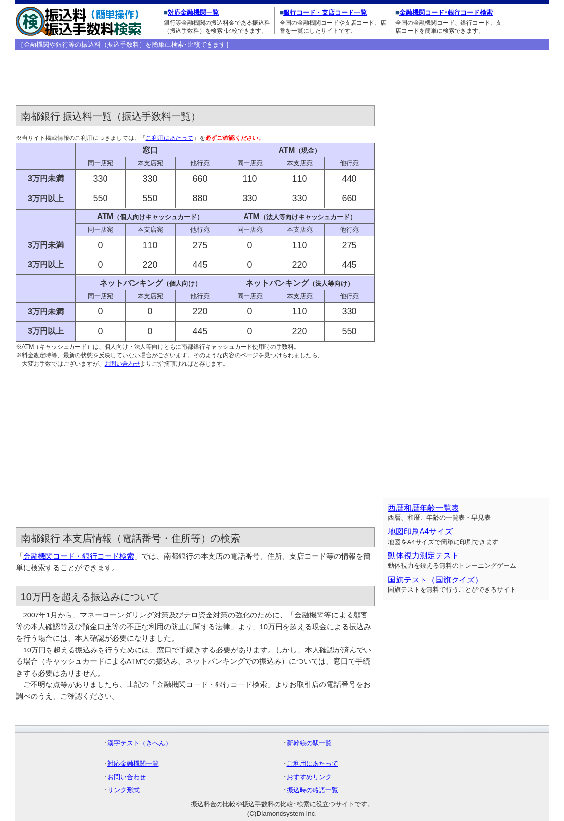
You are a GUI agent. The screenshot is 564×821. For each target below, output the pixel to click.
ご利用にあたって (169, 138)
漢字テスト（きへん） (139, 743)
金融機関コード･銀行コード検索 (446, 12)
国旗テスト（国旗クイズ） (435, 580)
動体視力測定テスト (423, 555)
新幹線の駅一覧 (309, 743)
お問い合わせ (122, 363)
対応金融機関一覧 (193, 12)
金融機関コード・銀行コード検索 (78, 556)
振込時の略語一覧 (312, 790)
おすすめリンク (309, 777)
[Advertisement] (195, 78)
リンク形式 (123, 790)
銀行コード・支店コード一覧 (325, 12)
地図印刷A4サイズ (420, 531)
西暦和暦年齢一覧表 (423, 508)
